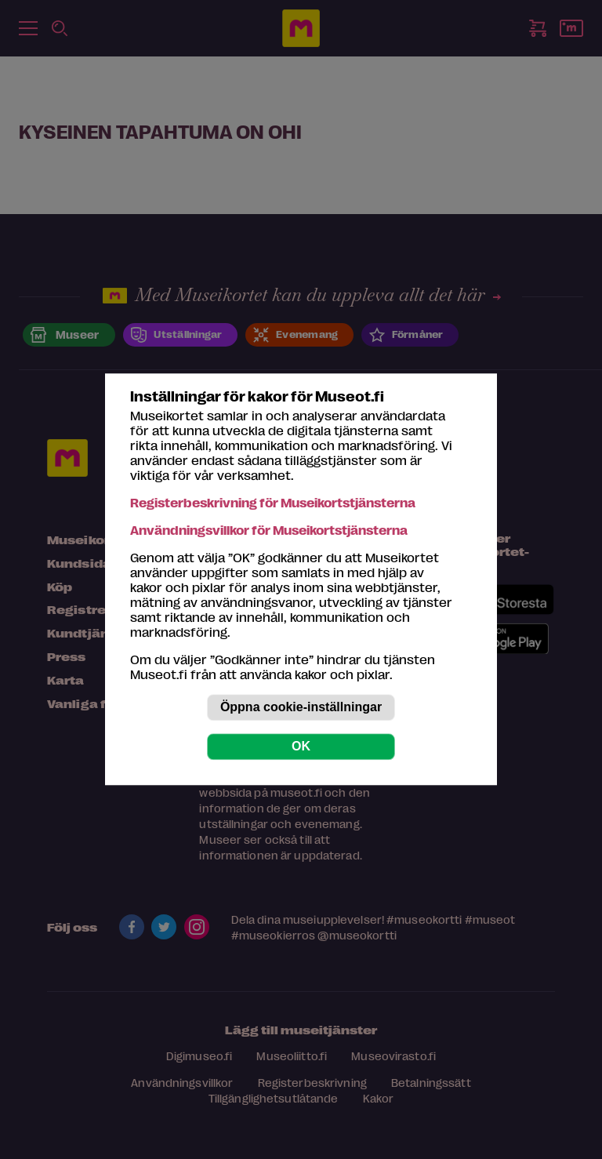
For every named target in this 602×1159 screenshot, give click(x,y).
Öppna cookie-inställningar (301, 707)
